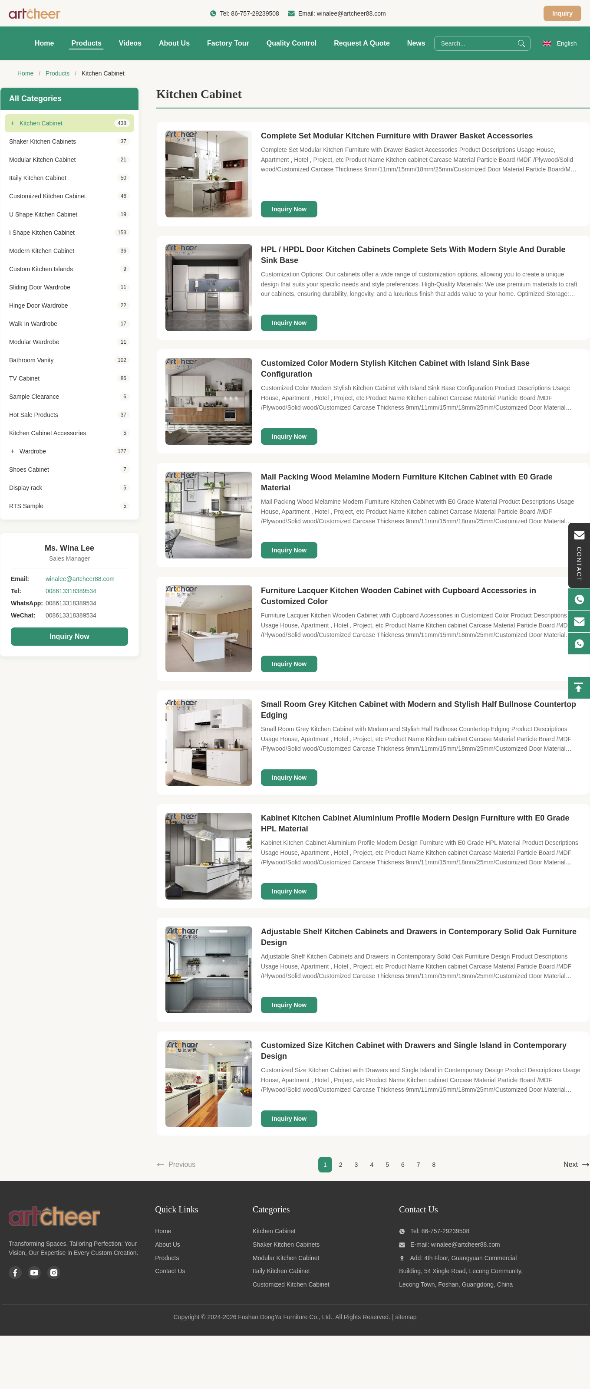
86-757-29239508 (255, 13)
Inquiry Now (69, 636)
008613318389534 (71, 591)
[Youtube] (34, 1272)
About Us (174, 43)
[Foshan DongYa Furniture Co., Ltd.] (54, 1226)
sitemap (405, 1316)
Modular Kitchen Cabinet (286, 1257)
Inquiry (562, 13)
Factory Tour (228, 43)
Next (577, 1164)
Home (44, 43)
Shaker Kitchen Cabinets (286, 1244)
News (416, 43)
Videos (130, 43)
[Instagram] (53, 1272)
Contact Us (170, 1271)
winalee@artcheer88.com (351, 13)
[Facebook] (15, 1272)
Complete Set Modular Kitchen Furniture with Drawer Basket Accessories (397, 135)
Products (86, 43)
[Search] (521, 43)
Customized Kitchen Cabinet (291, 1284)
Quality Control (292, 43)
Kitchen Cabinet (274, 1231)
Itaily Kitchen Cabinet (281, 1271)
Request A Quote (362, 43)
